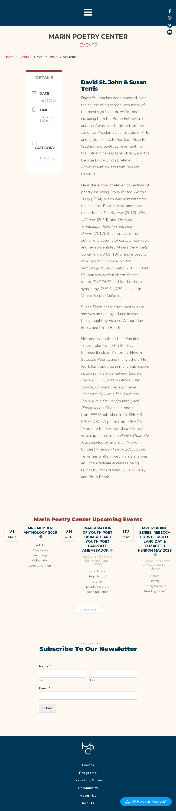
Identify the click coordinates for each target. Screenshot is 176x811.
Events (24, 57)
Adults (40, 545)
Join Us (88, 803)
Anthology (40, 555)
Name (45, 666)
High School (97, 576)
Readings (48, 158)
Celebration (40, 560)
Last (93, 680)
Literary (97, 581)
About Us (88, 795)
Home (9, 57)
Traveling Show (88, 780)
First (41, 680)
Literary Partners (40, 565)
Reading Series (97, 591)
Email (44, 688)
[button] (146, 801)
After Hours (40, 550)
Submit (47, 708)
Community (88, 788)
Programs (88, 772)
